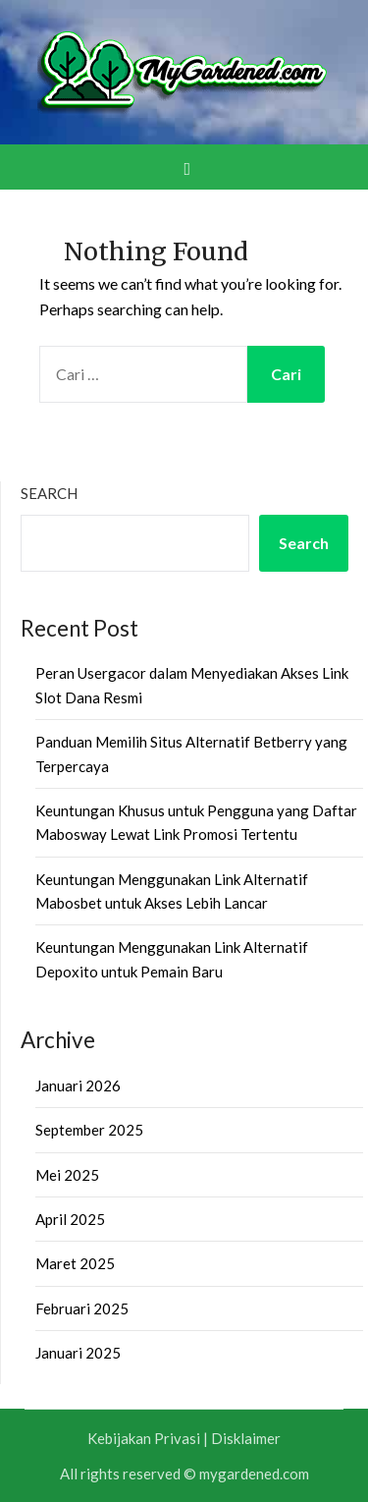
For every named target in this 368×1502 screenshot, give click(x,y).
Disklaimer (246, 1438)
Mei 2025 (67, 1175)
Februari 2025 (82, 1308)
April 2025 (70, 1219)
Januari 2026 (78, 1085)
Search (49, 493)
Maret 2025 (75, 1263)
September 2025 (89, 1130)
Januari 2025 (78, 1353)
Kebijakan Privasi (143, 1438)
